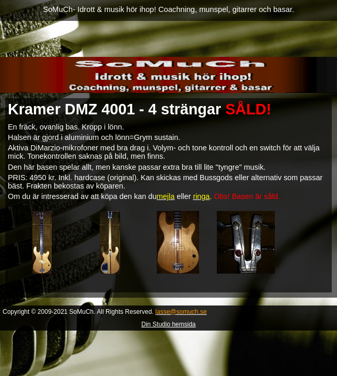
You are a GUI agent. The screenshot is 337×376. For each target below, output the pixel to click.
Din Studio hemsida (168, 324)
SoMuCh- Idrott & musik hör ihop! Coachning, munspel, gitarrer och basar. (168, 9)
